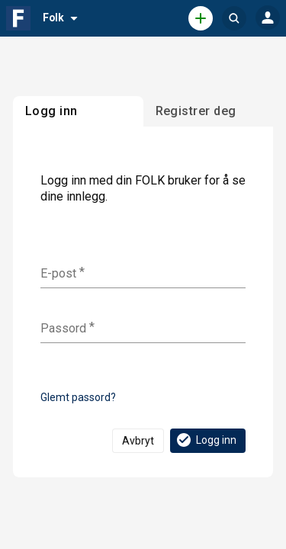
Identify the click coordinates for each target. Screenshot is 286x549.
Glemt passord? (78, 397)
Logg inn (205, 440)
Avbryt (138, 441)
